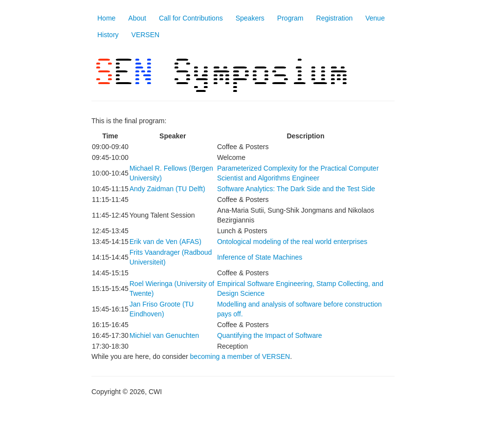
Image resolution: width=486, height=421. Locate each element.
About (137, 18)
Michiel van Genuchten (164, 335)
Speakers (250, 18)
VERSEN (146, 35)
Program (290, 18)
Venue (375, 18)
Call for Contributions (191, 18)
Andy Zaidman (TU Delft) (167, 189)
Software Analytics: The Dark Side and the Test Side (296, 189)
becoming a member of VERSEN (240, 356)
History (108, 35)
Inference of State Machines (259, 257)
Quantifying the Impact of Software (269, 335)
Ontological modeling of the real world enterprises (292, 241)
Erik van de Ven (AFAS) (165, 241)
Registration (334, 18)
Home (106, 18)
